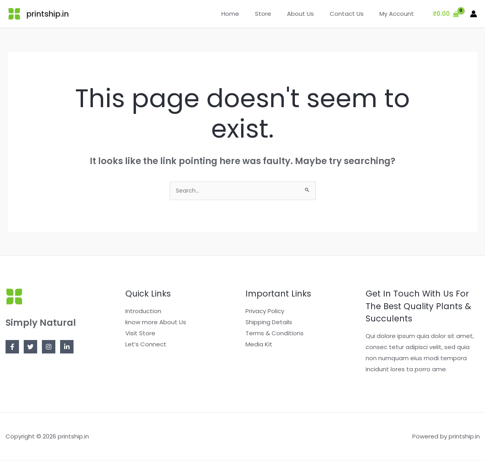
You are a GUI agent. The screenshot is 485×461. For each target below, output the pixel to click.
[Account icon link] (473, 13)
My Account (398, 13)
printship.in (47, 13)
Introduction (143, 312)
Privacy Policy (264, 312)
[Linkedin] (67, 347)
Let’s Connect (145, 345)
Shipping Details (268, 323)
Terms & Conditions (274, 334)
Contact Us (353, 13)
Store (277, 13)
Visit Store (140, 334)
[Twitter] (30, 347)
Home (248, 13)
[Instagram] (48, 347)
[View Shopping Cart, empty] (446, 14)
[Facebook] (12, 347)
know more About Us (155, 323)
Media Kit (258, 345)
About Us (310, 13)
